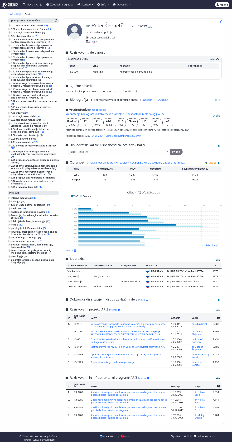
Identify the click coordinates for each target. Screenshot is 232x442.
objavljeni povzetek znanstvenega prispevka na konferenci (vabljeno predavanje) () (32, 66)
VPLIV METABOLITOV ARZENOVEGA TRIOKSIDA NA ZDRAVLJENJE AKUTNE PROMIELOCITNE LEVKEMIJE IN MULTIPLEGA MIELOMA (126, 332)
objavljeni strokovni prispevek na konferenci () (31, 58)
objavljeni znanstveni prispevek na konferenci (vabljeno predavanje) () (32, 40)
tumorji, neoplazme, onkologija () (30, 204)
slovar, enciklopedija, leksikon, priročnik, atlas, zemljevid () (30, 130)
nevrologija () (19, 256)
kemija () (17, 224)
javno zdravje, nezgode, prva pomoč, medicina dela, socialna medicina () (31, 251)
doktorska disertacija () (29, 135)
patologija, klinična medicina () (28, 228)
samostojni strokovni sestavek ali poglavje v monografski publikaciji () (32, 90)
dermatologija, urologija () (26, 237)
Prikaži (71, 250)
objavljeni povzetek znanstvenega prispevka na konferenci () (32, 72)
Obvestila (121, 4)
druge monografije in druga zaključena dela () (35, 161)
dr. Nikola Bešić (199, 392)
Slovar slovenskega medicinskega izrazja (113, 361)
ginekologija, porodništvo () (26, 241)
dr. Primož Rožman (197, 340)
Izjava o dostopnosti (44, 437)
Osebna (148, 100)
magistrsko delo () (26, 138)
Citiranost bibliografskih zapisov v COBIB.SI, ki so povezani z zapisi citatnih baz (137, 162)
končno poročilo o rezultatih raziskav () (33, 147)
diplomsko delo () (27, 142)
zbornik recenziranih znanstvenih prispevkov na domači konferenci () (32, 173)
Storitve (84, 4)
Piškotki (27, 437)
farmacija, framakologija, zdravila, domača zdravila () (34, 216)
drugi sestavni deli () (28, 116)
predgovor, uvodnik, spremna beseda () (34, 102)
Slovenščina (108, 434)
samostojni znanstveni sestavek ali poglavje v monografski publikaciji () (32, 84)
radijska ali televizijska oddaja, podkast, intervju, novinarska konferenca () (33, 154)
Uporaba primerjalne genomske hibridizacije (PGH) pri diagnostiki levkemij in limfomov (127, 355)
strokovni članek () (27, 36)
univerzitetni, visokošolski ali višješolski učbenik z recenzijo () (29, 124)
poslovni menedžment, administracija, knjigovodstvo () (32, 246)
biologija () (18, 201)
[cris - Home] (10, 5)
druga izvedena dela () (29, 186)
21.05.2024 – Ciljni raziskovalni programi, (113, 135)
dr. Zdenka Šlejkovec (197, 332)
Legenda (114, 309)
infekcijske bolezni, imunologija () (30, 221)
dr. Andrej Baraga (197, 362)
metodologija (97, 110)
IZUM (25, 434)
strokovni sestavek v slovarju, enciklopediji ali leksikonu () (29, 96)
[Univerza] (119, 152)
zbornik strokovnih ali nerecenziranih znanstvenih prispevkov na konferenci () (34, 167)
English (126, 434)
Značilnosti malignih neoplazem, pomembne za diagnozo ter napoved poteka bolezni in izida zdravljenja (125, 392)
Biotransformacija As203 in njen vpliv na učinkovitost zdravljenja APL (129, 346)
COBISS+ (163, 100)
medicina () (18, 208)
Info (102, 4)
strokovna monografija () (30, 119)
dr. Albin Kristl (200, 323)
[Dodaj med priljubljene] (221, 21)
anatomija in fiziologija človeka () (30, 211)
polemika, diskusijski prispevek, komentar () (31, 108)
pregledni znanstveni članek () (34, 29)
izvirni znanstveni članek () (32, 25)
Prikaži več (210, 245)
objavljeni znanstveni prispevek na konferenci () (32, 52)
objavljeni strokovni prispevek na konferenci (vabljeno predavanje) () (31, 46)
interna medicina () (23, 197)
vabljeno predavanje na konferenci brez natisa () (32, 182)
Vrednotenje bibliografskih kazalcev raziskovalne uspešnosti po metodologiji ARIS (115, 114)
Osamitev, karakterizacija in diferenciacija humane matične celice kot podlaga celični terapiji (129, 340)
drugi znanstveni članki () (30, 32)
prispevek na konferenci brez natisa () (37, 177)
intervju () (22, 112)
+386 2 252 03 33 (182, 434)
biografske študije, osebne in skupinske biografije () (32, 261)
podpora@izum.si (204, 434)
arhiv (138, 135)
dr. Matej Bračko (199, 414)
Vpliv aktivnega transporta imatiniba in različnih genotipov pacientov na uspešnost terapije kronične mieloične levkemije (129, 325)
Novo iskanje (32, 4)
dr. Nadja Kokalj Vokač (200, 355)
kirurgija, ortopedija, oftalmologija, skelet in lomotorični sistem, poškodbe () (34, 233)
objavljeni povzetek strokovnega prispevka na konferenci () (31, 78)
